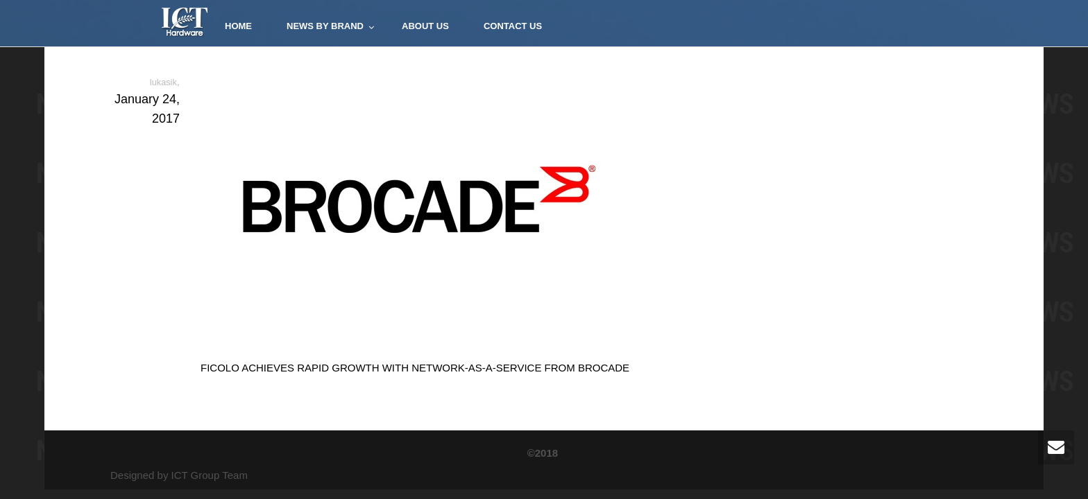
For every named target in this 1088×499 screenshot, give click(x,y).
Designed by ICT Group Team (179, 475)
